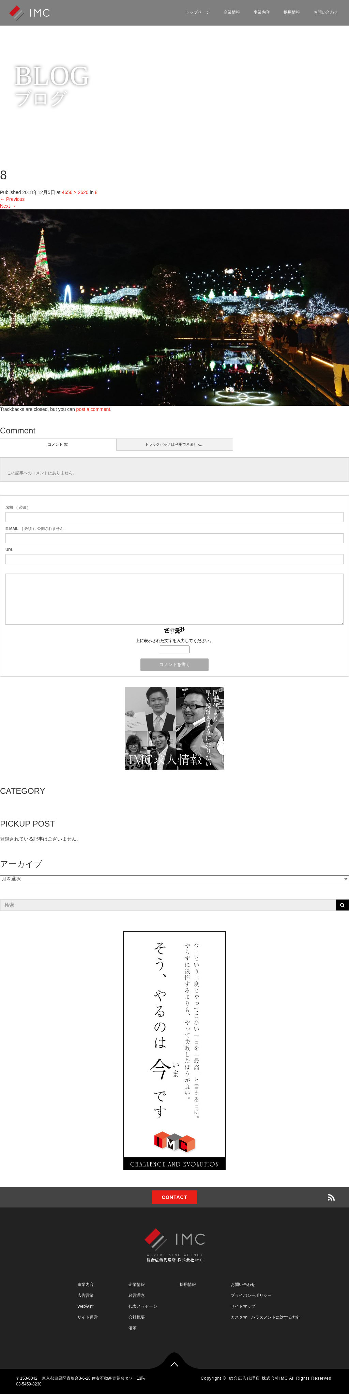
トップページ (197, 12)
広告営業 (85, 1295)
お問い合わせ (326, 12)
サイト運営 (87, 1317)
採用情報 (292, 12)
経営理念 (136, 1295)
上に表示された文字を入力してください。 (174, 640)
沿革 (132, 1328)
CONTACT (174, 1197)
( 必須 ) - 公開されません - (35, 529)
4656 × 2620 (75, 192)
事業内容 (262, 12)
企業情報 (232, 12)
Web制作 (85, 1306)
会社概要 (136, 1317)
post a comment (93, 409)
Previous (12, 199)
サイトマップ (243, 1306)
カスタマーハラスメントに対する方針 (265, 1317)
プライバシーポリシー (251, 1295)
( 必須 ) (16, 507)
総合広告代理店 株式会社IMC (258, 1378)
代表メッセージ (142, 1306)
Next (8, 206)
